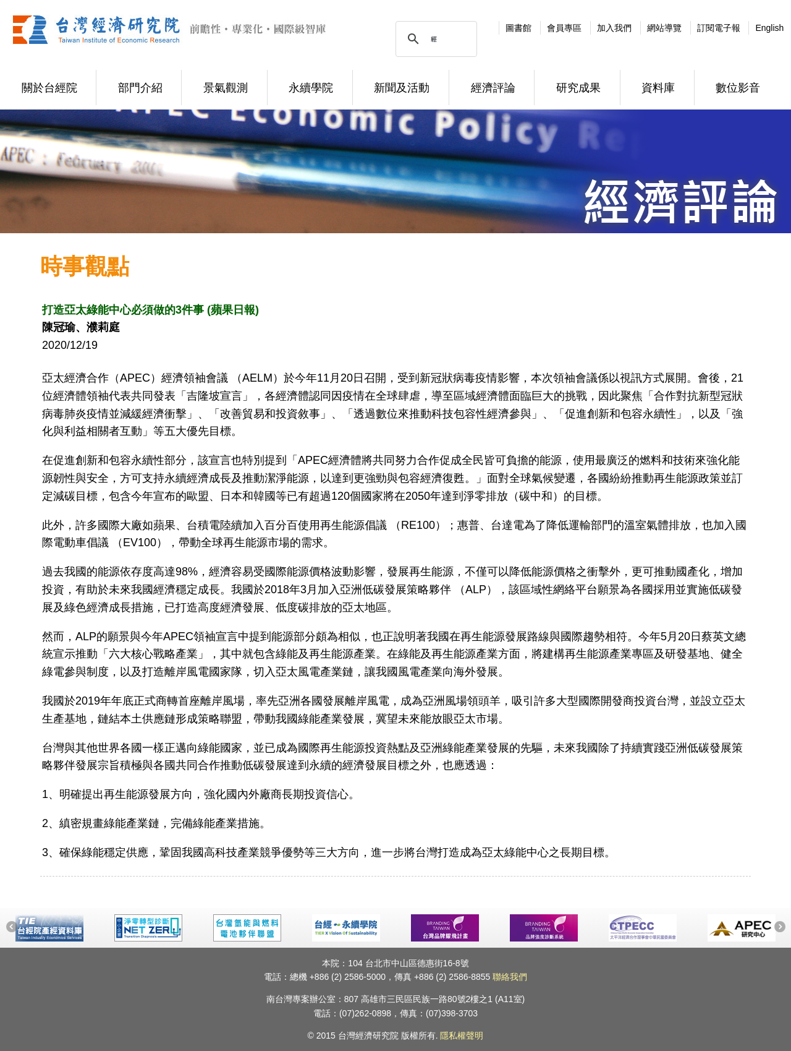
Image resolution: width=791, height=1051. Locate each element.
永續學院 (311, 88)
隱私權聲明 (461, 1035)
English (769, 28)
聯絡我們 (510, 977)
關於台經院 (49, 88)
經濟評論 (493, 88)
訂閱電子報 (718, 28)
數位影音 (738, 88)
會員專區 (564, 28)
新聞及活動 (401, 88)
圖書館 (518, 28)
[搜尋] (434, 39)
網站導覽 (664, 28)
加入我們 (614, 28)
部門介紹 (140, 88)
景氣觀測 (225, 88)
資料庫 (658, 88)
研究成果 (578, 88)
